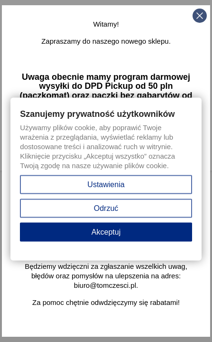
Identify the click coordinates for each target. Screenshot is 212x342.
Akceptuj (106, 232)
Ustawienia (105, 184)
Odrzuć (106, 208)
